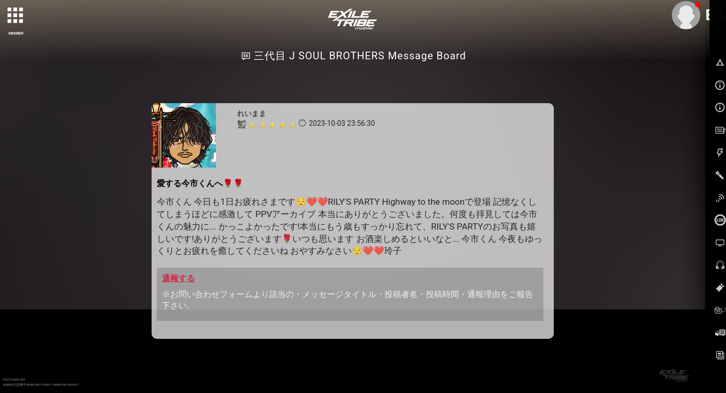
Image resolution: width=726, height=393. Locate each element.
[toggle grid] (16, 16)
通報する (178, 278)
